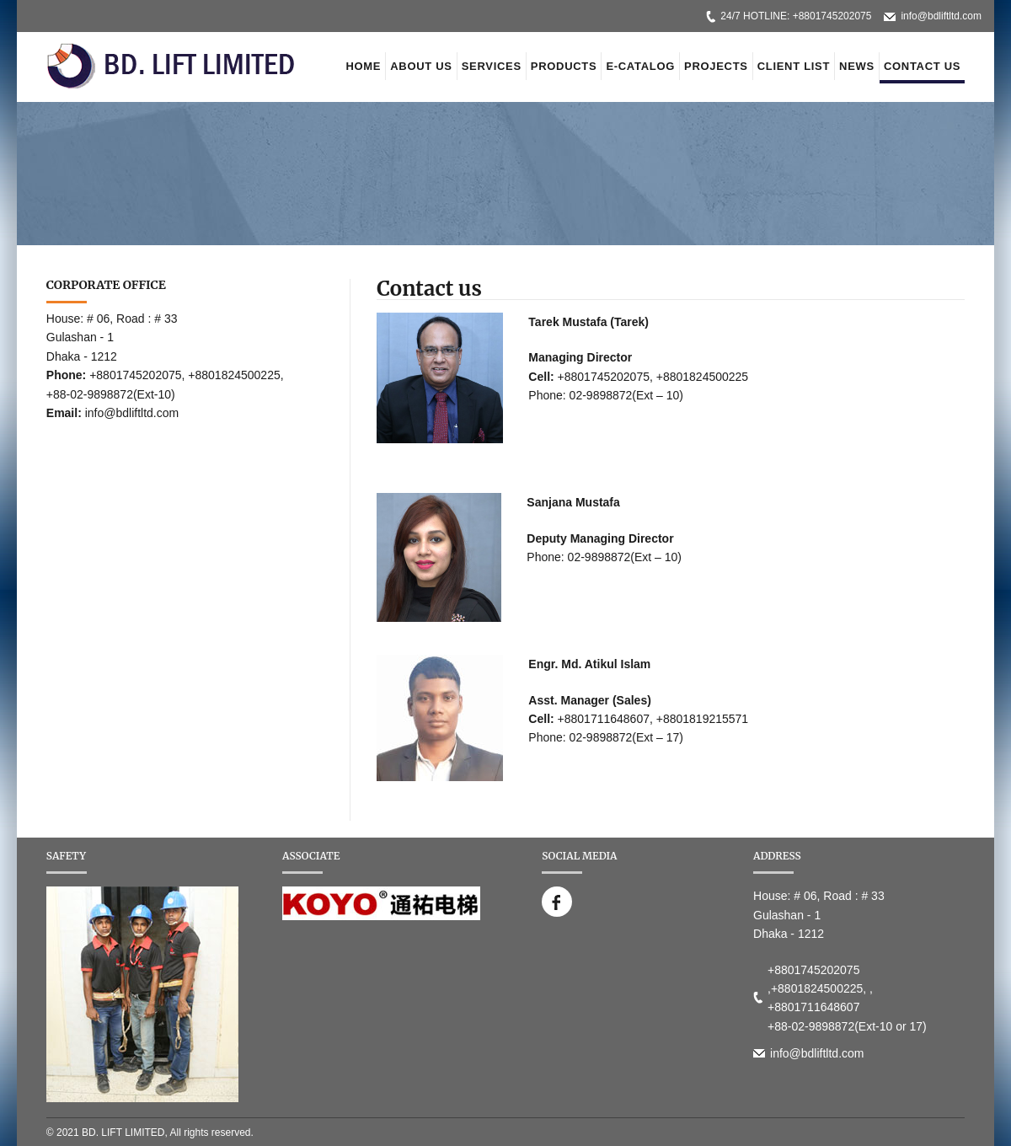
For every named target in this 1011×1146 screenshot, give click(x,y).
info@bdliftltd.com (941, 16)
